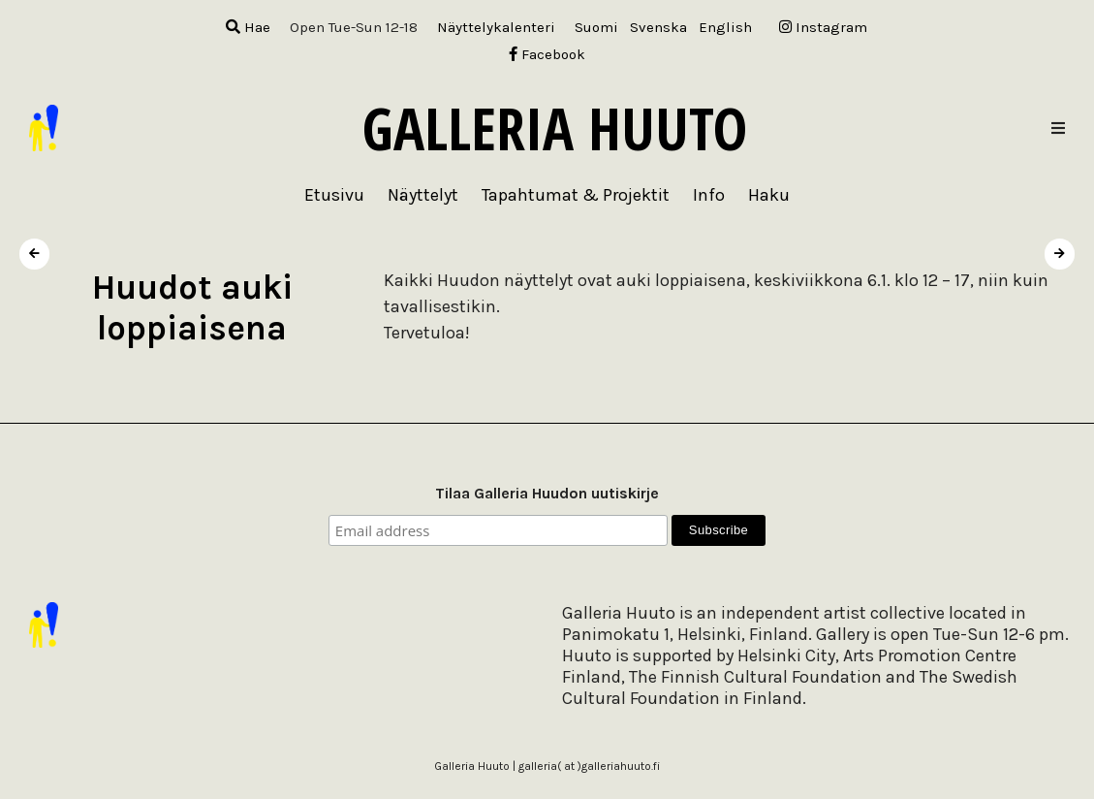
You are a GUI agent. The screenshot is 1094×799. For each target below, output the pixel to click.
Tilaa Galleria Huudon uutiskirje (547, 493)
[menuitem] (596, 27)
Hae (248, 27)
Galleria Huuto (554, 128)
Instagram (823, 27)
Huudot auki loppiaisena (192, 308)
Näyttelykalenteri (496, 27)
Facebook (547, 54)
